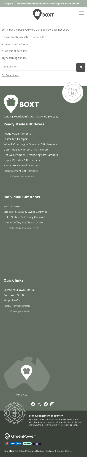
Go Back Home (10, 75)
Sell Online (19, 451)
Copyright (60, 451)
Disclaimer (50, 451)
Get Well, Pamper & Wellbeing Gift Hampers (31, 155)
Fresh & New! (12, 206)
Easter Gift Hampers (16, 139)
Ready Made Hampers (17, 133)
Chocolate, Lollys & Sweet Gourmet (26, 211)
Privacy (69, 451)
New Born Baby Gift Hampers (28, 166)
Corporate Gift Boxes (18, 295)
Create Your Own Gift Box (19, 289)
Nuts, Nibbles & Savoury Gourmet (30, 217)
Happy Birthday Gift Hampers (23, 160)
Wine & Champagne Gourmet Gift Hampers (30, 144)
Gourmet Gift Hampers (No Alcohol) (26, 149)
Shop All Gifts (21, 301)
